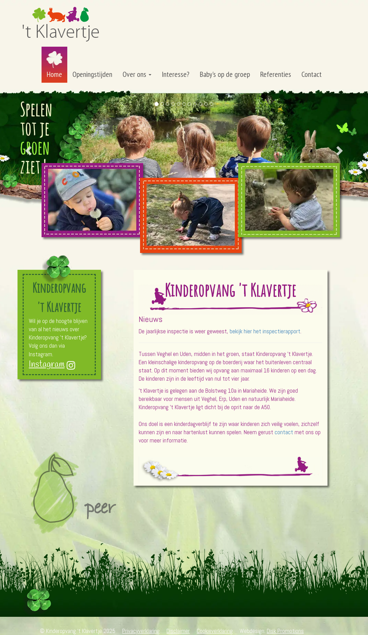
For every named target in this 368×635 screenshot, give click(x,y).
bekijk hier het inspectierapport (265, 331)
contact (284, 432)
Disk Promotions (285, 631)
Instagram (47, 364)
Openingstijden (92, 74)
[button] (27, 148)
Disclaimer (178, 631)
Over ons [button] (137, 74)
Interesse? (175, 74)
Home (54, 74)
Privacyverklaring (141, 631)
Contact (311, 74)
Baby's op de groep (225, 74)
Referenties (275, 74)
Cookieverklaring (215, 631)
